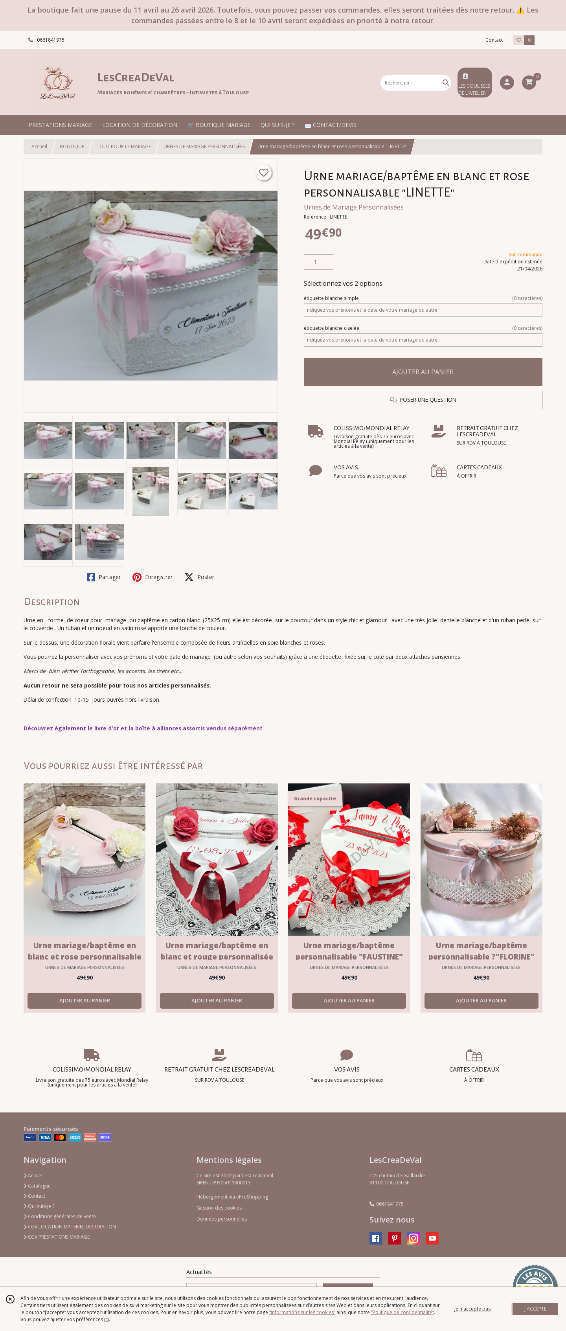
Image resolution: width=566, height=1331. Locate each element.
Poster (199, 577)
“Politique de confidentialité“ (402, 1312)
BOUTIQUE (72, 146)
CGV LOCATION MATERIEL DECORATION (70, 1226)
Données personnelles (222, 1218)
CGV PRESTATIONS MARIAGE (57, 1237)
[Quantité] (318, 262)
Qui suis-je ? (39, 1206)
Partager (104, 577)
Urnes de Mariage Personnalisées (354, 207)
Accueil (39, 146)
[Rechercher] (446, 82)
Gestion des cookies (219, 1207)
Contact (494, 40)
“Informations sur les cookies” (302, 1312)
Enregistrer (152, 577)
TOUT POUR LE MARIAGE (124, 146)
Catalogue (37, 1185)
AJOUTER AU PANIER (423, 372)
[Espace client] (507, 82)
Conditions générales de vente (60, 1216)
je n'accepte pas (472, 1308)
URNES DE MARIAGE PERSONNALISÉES (204, 146)
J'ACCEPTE (535, 1308)
